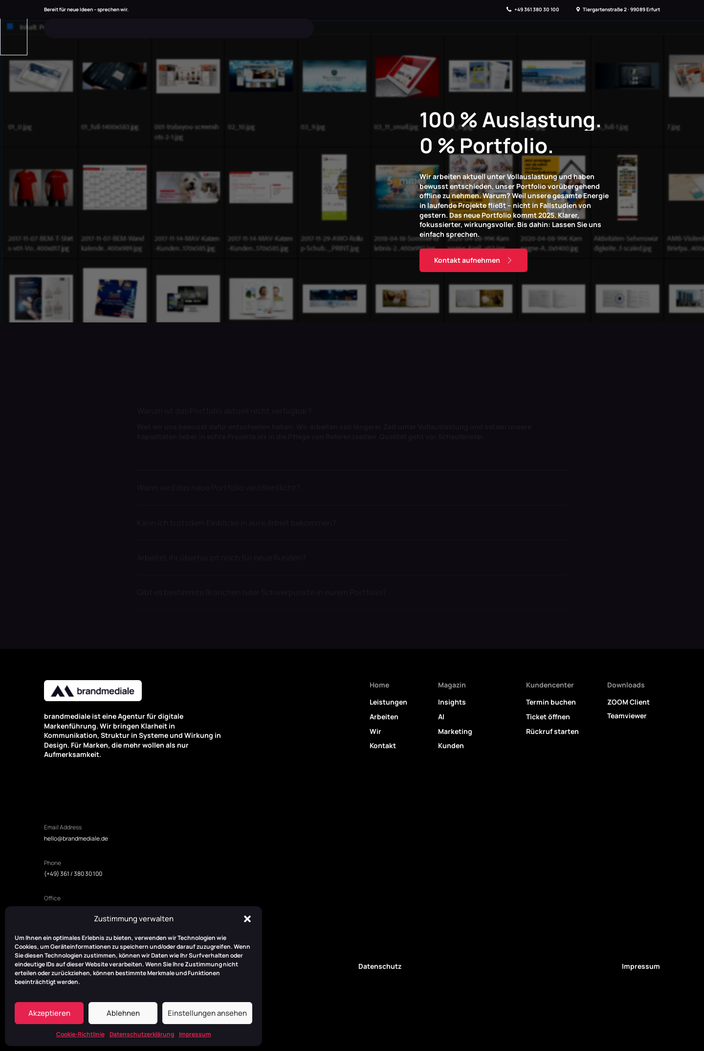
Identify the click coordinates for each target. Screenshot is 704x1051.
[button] (247, 919)
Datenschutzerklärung (142, 1034)
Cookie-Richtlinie (80, 1034)
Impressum (195, 1034)
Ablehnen (123, 1013)
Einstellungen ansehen (207, 1013)
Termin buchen (551, 702)
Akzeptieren (49, 1013)
